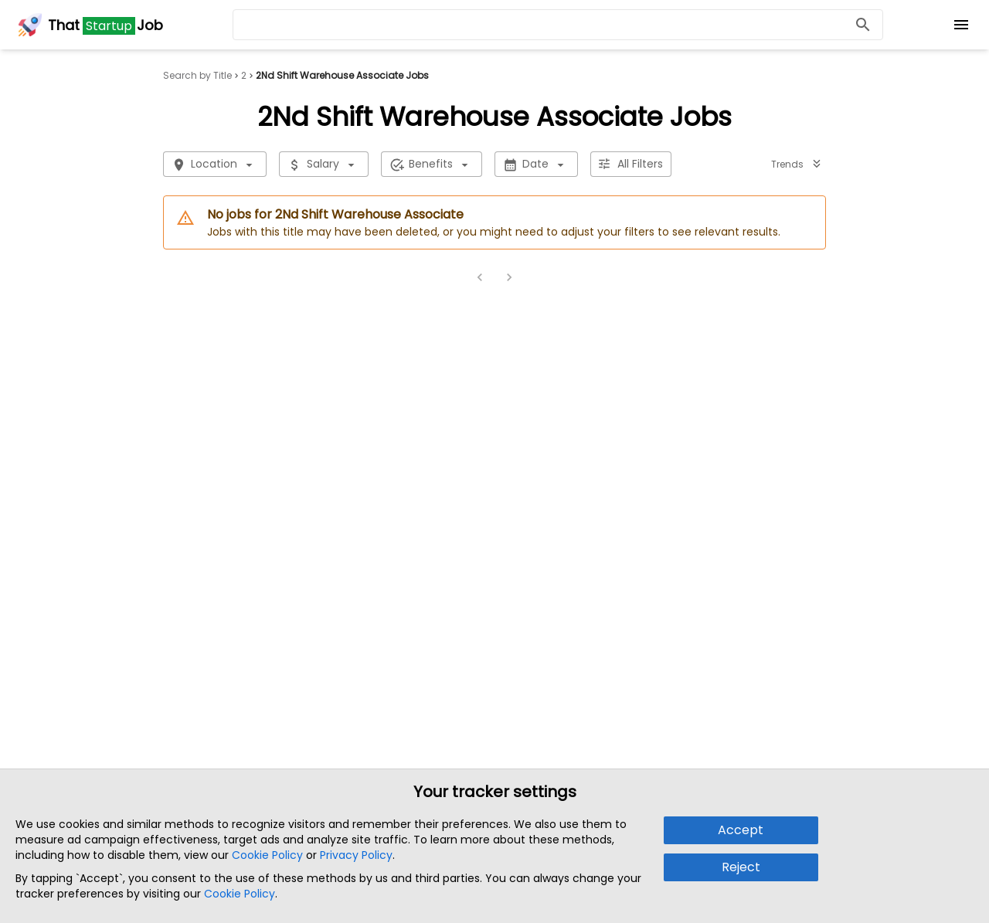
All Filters (631, 164)
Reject (741, 867)
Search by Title (197, 76)
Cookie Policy (267, 855)
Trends (796, 164)
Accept (740, 830)
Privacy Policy (356, 855)
